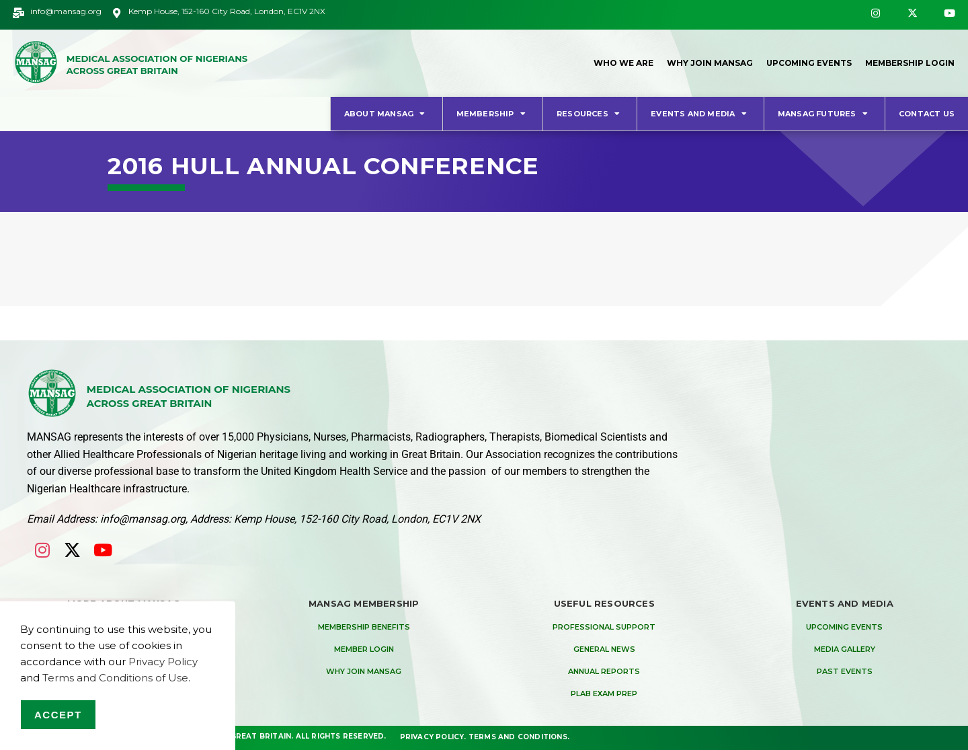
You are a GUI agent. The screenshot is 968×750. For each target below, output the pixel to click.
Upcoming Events (806, 63)
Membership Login (909, 63)
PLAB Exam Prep (604, 693)
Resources (590, 113)
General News (604, 649)
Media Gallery (844, 649)
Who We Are (620, 63)
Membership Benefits (364, 627)
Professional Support (604, 627)
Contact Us (927, 113)
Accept (58, 714)
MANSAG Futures (824, 113)
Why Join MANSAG (706, 63)
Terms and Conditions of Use (115, 677)
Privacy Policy (432, 736)
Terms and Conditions (518, 736)
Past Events (845, 671)
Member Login (364, 649)
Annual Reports (604, 671)
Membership (492, 113)
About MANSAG (386, 113)
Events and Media (700, 113)
